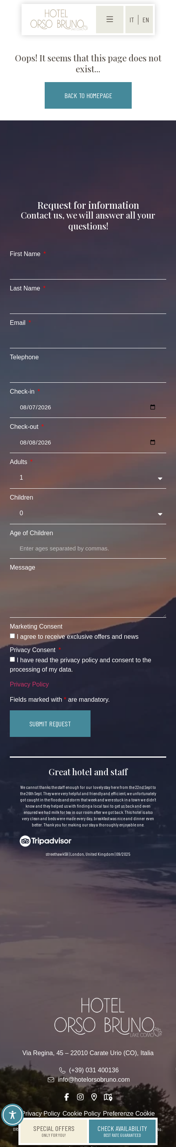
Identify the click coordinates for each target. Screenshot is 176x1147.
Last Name (26, 288)
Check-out (25, 427)
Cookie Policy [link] (82, 1113)
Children (21, 498)
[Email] (88, 338)
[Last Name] (88, 304)
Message (22, 568)
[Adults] (88, 478)
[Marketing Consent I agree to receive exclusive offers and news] (12, 635)
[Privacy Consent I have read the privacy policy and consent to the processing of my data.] (12, 659)
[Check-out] (88, 442)
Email (18, 323)
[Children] (88, 513)
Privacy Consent (33, 650)
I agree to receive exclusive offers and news (77, 636)
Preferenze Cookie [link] (129, 1113)
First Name (26, 254)
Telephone (24, 357)
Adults (19, 462)
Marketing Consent (36, 627)
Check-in (23, 392)
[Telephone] (88, 372)
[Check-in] (88, 407)
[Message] (88, 595)
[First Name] (88, 269)
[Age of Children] (88, 548)
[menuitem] (131, 20)
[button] (88, 95)
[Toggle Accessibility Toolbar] (12, 1114)
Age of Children (31, 533)
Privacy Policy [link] (29, 684)
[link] (58, 19)
